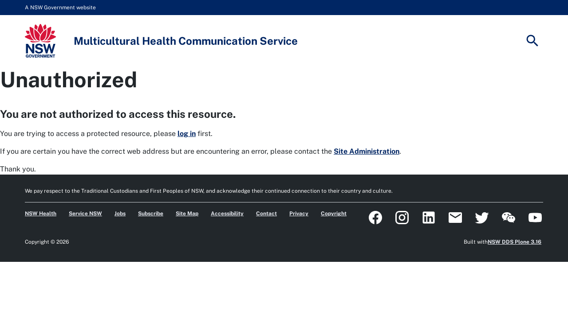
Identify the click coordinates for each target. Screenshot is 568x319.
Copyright (334, 213)
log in (187, 133)
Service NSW (85, 213)
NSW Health (40, 213)
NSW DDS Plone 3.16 (514, 242)
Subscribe (150, 213)
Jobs (120, 213)
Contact (266, 213)
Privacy (298, 213)
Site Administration (366, 151)
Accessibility (227, 213)
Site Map (187, 213)
